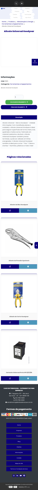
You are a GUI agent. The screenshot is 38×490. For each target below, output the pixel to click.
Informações (28, 14)
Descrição (19, 117)
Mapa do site (19, 463)
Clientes (15, 14)
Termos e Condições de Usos (19, 469)
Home (15, 8)
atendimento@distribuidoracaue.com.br (19, 402)
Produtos (17, 11)
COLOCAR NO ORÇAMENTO (19, 102)
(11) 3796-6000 (19, 398)
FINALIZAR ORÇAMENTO (19, 107)
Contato (15, 17)
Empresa (27, 8)
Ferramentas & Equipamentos (12, 24)
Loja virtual (28, 17)
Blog (28, 11)
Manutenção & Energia (25, 22)
